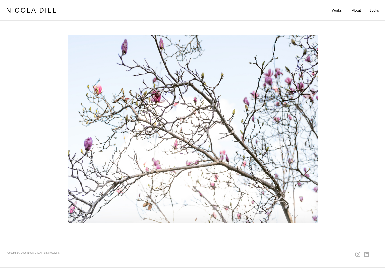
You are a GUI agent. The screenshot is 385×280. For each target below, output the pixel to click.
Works (337, 10)
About (356, 10)
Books (374, 10)
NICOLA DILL (31, 10)
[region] (193, 129)
